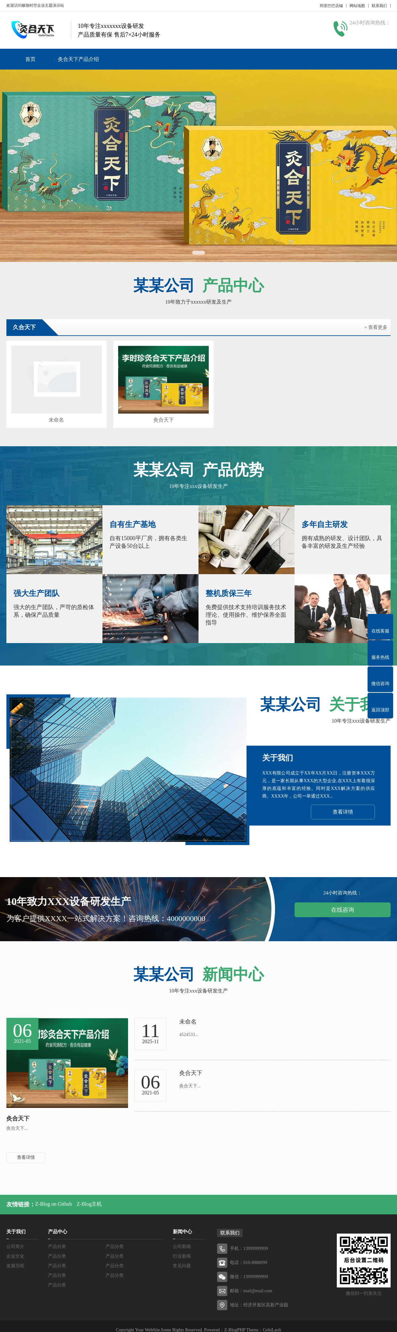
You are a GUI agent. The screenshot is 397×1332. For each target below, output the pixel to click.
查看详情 (343, 804)
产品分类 (57, 1238)
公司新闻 (182, 1238)
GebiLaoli (272, 1322)
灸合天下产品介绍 (78, 59)
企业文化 (15, 1248)
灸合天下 (149, 412)
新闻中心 (182, 1224)
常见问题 (182, 1258)
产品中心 (57, 1224)
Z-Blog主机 (89, 1196)
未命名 (52, 412)
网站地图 (357, 6)
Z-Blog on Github (53, 1196)
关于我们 (16, 1224)
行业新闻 (182, 1248)
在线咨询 (342, 902)
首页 (30, 59)
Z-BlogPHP (234, 1322)
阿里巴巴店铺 (331, 6)
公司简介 (15, 1238)
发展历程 (15, 1258)
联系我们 (379, 6)
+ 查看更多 (375, 327)
